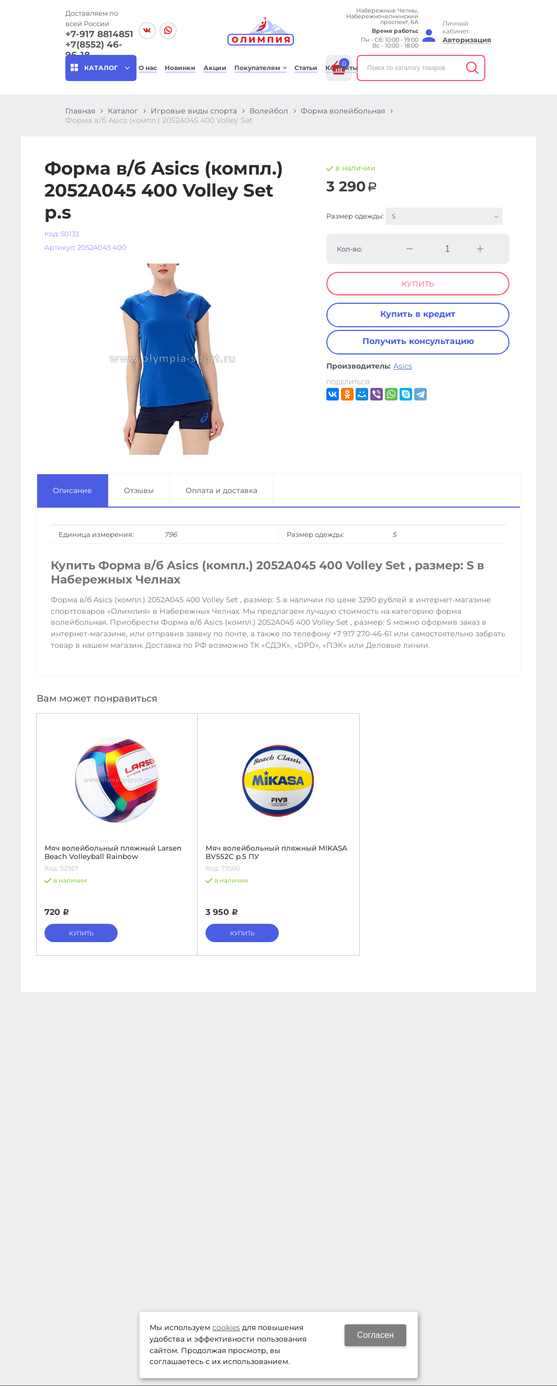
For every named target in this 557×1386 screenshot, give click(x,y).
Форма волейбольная (343, 111)
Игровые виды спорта (194, 111)
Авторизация (466, 40)
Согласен (375, 1335)
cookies (226, 1327)
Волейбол (268, 111)
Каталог (123, 111)
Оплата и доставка (221, 490)
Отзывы (139, 490)
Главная (80, 111)
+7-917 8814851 (99, 34)
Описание (72, 490)
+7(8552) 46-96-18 (93, 49)
